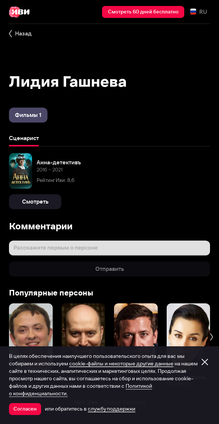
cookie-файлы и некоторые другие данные (121, 363)
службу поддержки (111, 409)
